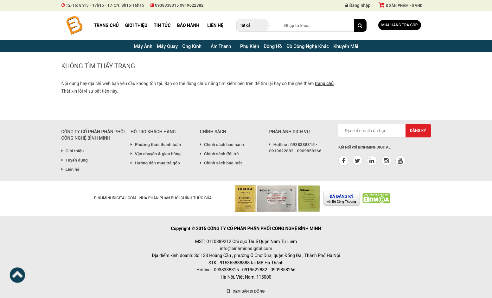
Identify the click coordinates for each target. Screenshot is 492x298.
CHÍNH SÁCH (213, 131)
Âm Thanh (221, 46)
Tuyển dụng (74, 159)
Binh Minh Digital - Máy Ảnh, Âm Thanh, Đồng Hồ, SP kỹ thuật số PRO (74, 25)
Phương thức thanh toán (156, 144)
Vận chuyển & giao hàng (156, 153)
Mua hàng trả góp (399, 25)
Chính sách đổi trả (219, 153)
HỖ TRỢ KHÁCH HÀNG (153, 131)
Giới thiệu (136, 25)
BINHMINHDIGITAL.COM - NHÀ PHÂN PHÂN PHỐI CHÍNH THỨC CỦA (153, 198)
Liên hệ (215, 25)
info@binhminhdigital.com (246, 248)
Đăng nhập (358, 5)
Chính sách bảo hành (222, 144)
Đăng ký (418, 131)
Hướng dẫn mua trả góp (155, 162)
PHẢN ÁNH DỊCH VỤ (289, 131)
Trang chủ (106, 25)
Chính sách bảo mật (221, 162)
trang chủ (324, 83)
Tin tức (162, 25)
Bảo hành (188, 25)
